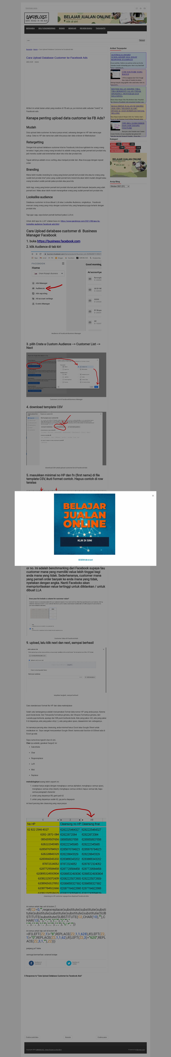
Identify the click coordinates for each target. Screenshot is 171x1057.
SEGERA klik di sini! (85, 560)
